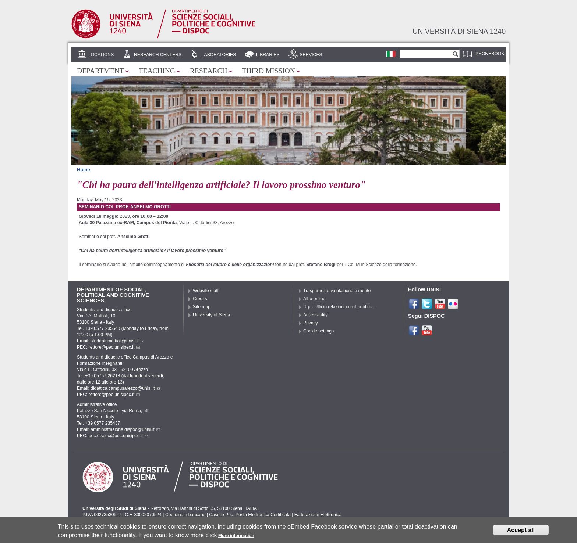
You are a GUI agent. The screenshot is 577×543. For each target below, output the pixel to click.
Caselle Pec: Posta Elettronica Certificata (250, 514)
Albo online (314, 298)
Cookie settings (318, 331)
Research (208, 71)
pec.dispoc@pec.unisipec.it (119, 435)
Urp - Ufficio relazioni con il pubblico (338, 306)
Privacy (310, 323)
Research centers (157, 54)
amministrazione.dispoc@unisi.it (125, 429)
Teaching (157, 71)
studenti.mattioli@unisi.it (117, 341)
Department (100, 71)
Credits (200, 298)
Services (311, 54)
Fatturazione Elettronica (317, 514)
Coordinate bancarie (185, 514)
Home (83, 169)
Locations (101, 54)
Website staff (206, 290)
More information (236, 536)
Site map (201, 306)
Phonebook (489, 53)
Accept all (521, 531)
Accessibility (315, 314)
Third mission (268, 71)
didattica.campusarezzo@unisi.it (125, 388)
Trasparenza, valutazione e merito (337, 290)
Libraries (268, 54)
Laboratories (219, 54)
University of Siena (211, 314)
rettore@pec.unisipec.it (114, 347)
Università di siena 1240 (459, 31)
